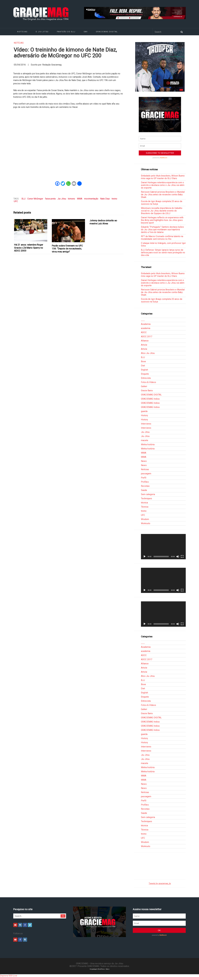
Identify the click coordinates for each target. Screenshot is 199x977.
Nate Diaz (105, 198)
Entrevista (146, 378)
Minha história (148, 444)
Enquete (145, 374)
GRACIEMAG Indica (150, 398)
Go (63, 916)
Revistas (145, 486)
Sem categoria (148, 494)
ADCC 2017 (146, 336)
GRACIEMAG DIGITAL (107, 32)
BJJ (23, 198)
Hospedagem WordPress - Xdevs (99, 969)
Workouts (145, 523)
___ (143, 320)
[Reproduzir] (144, 556)
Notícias (22, 32)
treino (114, 198)
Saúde (144, 490)
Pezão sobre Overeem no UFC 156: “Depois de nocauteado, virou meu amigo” (67, 248)
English (144, 369)
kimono (71, 198)
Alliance (145, 340)
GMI (86, 32)
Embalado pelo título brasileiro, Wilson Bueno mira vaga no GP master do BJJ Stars (163, 177)
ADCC (144, 332)
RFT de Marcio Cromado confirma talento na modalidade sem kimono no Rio (162, 237)
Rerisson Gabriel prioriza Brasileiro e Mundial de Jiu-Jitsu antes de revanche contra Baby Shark (163, 194)
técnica (144, 502)
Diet (143, 365)
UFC (16, 201)
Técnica (144, 506)
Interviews (146, 423)
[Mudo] (177, 556)
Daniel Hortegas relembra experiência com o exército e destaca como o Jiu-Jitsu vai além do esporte (162, 185)
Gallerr (144, 386)
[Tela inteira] (182, 556)
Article (144, 345)
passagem (146, 473)
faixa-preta (50, 198)
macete (144, 440)
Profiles (145, 482)
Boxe (143, 361)
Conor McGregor (35, 198)
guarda (144, 411)
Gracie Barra (147, 390)
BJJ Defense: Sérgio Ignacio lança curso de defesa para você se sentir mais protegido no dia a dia (163, 252)
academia (145, 328)
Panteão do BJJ (66, 32)
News (144, 461)
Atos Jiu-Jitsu (148, 353)
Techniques (146, 498)
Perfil (143, 477)
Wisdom (145, 519)
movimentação (91, 198)
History (144, 415)
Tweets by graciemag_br (160, 883)
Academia (145, 324)
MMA (79, 198)
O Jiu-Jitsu (42, 32)
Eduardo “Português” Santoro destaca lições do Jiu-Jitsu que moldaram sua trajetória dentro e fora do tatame (162, 229)
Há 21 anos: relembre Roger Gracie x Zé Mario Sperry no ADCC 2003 (28, 247)
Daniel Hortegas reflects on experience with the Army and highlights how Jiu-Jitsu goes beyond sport (162, 220)
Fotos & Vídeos (148, 382)
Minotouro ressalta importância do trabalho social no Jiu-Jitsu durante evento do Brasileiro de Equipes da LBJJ (161, 211)
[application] (163, 546)
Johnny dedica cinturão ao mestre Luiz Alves (103, 222)
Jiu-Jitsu (61, 198)
